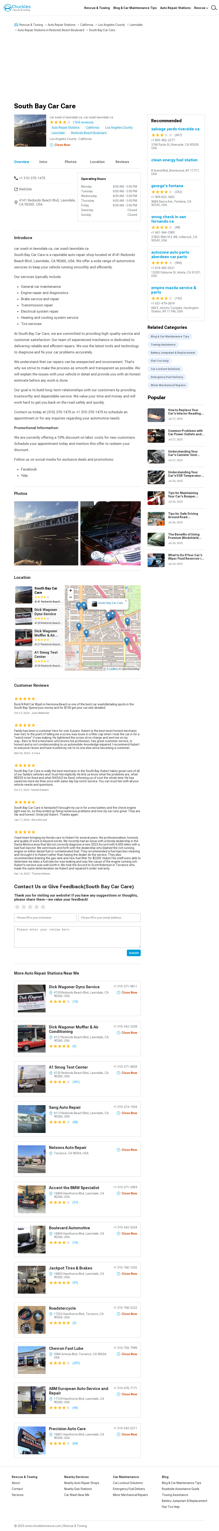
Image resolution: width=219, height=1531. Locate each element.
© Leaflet (112, 669)
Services (18, 1495)
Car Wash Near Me (76, 1495)
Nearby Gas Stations (78, 1489)
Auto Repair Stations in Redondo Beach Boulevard (51, 30)
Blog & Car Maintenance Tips (135, 8)
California (86, 24)
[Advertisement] (109, 67)
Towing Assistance (163, 344)
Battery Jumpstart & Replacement (173, 352)
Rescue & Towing (97, 8)
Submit (134, 952)
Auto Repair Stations (175, 8)
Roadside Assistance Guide (180, 1489)
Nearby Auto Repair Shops (81, 1483)
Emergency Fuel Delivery (167, 377)
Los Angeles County (111, 24)
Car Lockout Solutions (165, 369)
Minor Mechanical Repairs (168, 385)
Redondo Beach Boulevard (88, 133)
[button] (108, 616)
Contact (17, 1489)
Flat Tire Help (160, 360)
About (16, 1483)
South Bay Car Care (102, 30)
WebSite (25, 189)
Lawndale (136, 24)
